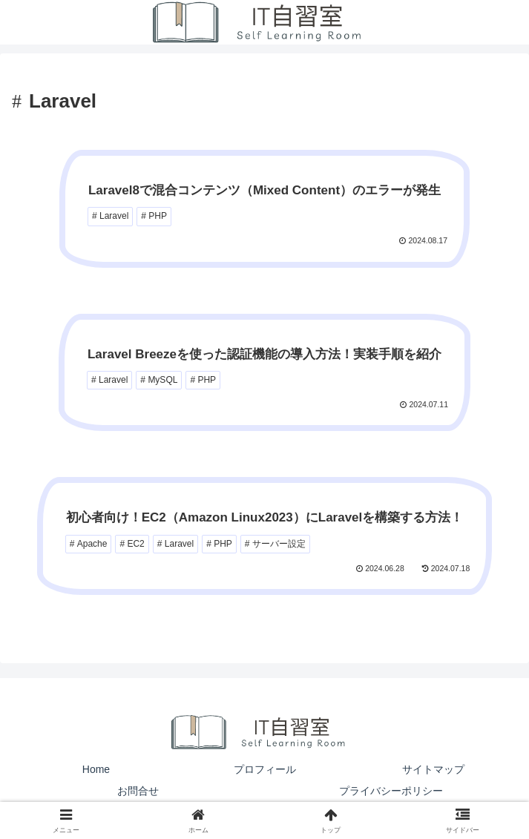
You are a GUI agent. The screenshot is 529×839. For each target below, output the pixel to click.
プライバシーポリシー (391, 791)
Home (96, 769)
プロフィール (265, 769)
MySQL (162, 380)
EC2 (135, 544)
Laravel (113, 216)
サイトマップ (433, 769)
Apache (92, 544)
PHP (157, 216)
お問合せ (138, 791)
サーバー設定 (279, 544)
